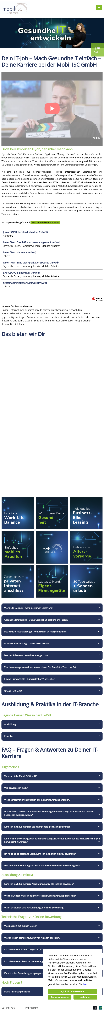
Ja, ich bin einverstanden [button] (72, 991)
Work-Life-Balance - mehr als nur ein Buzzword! (28, 607)
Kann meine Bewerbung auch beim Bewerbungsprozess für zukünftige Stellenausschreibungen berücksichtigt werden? (52, 840)
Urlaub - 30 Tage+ (13, 690)
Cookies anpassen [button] (59, 997)
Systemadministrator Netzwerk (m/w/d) (25, 283)
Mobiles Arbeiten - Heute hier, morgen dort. (26, 655)
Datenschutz (8, 1007)
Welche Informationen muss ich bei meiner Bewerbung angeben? (37, 799)
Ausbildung (10, 724)
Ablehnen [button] (85, 997)
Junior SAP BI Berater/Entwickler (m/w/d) (25, 232)
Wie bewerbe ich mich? (15, 787)
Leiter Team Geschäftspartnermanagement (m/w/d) (31, 242)
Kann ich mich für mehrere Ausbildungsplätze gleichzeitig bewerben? (39, 883)
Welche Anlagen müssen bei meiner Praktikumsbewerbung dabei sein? (40, 895)
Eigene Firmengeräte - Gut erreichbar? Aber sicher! (29, 678)
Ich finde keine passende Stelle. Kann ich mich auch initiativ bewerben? (40, 853)
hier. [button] (85, 984)
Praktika (8, 736)
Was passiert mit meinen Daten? (20, 925)
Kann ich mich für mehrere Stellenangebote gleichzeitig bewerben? (37, 826)
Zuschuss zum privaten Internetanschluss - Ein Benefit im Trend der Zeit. (40, 667)
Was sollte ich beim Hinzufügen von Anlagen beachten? (32, 937)
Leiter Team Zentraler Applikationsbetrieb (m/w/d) (31, 262)
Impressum (31, 1007)
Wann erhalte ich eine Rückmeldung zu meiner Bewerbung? (34, 907)
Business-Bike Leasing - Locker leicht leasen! (26, 643)
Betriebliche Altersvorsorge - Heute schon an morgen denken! (35, 631)
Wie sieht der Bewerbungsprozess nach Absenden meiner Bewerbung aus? (42, 865)
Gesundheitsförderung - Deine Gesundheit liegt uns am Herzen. (36, 619)
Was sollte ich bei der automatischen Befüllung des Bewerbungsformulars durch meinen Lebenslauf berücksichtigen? (48, 813)
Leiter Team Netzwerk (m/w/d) (19, 252)
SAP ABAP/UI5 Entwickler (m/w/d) (21, 272)
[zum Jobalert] (97, 49)
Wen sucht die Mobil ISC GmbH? (20, 776)
